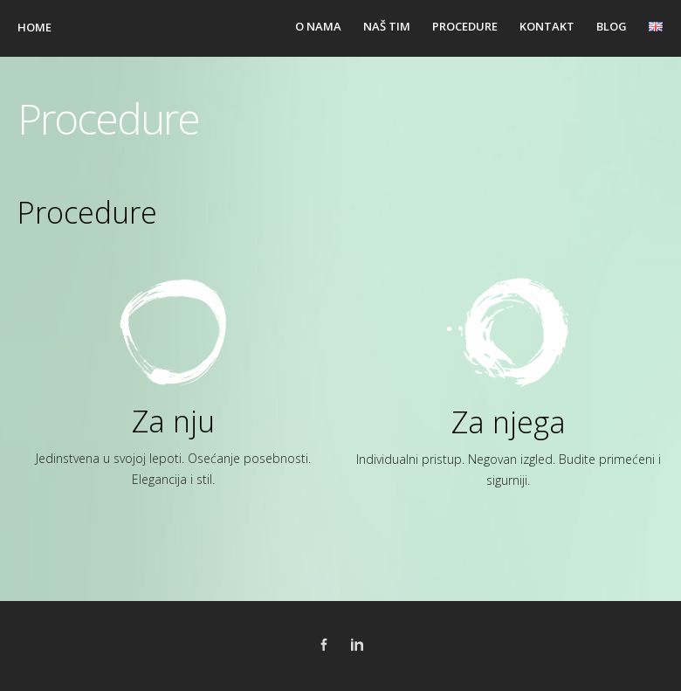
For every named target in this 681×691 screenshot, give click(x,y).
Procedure (465, 26)
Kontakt (546, 26)
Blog (611, 26)
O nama (318, 26)
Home (34, 27)
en (656, 26)
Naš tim (386, 26)
